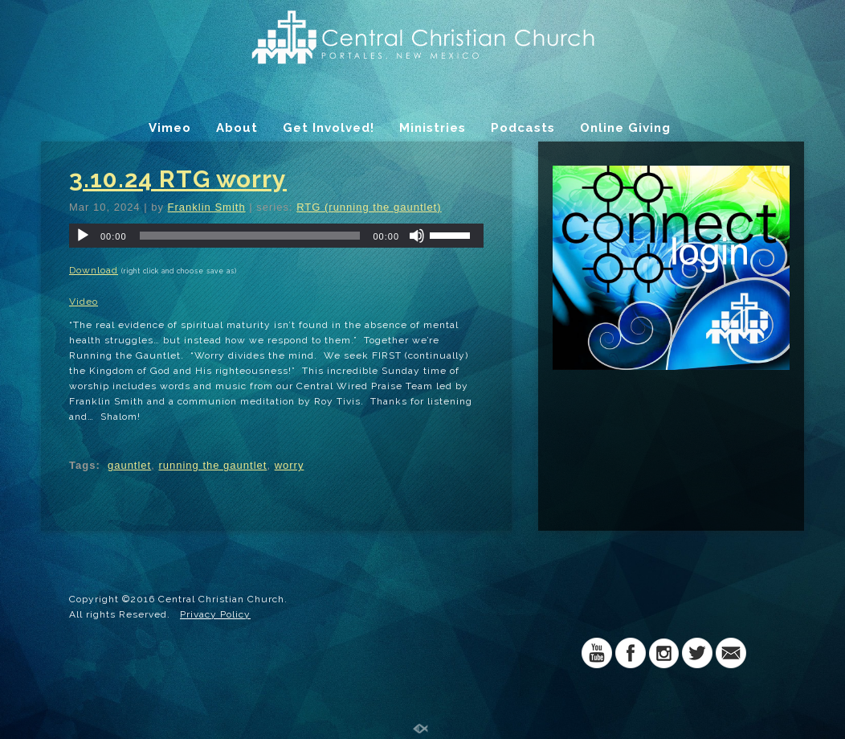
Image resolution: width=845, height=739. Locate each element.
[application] (276, 236)
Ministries (432, 128)
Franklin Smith (207, 207)
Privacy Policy (215, 614)
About (237, 128)
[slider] (250, 236)
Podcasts (523, 128)
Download (93, 270)
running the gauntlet (212, 465)
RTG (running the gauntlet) (368, 207)
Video (83, 301)
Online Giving (625, 128)
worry (289, 465)
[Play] (83, 236)
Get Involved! (328, 128)
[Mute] (417, 236)
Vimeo (170, 128)
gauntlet (129, 465)
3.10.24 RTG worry (178, 179)
